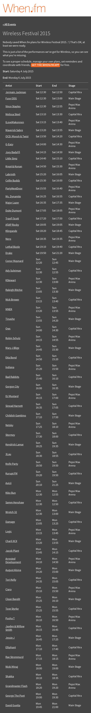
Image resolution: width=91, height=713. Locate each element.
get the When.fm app (45, 65)
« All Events (9, 24)
